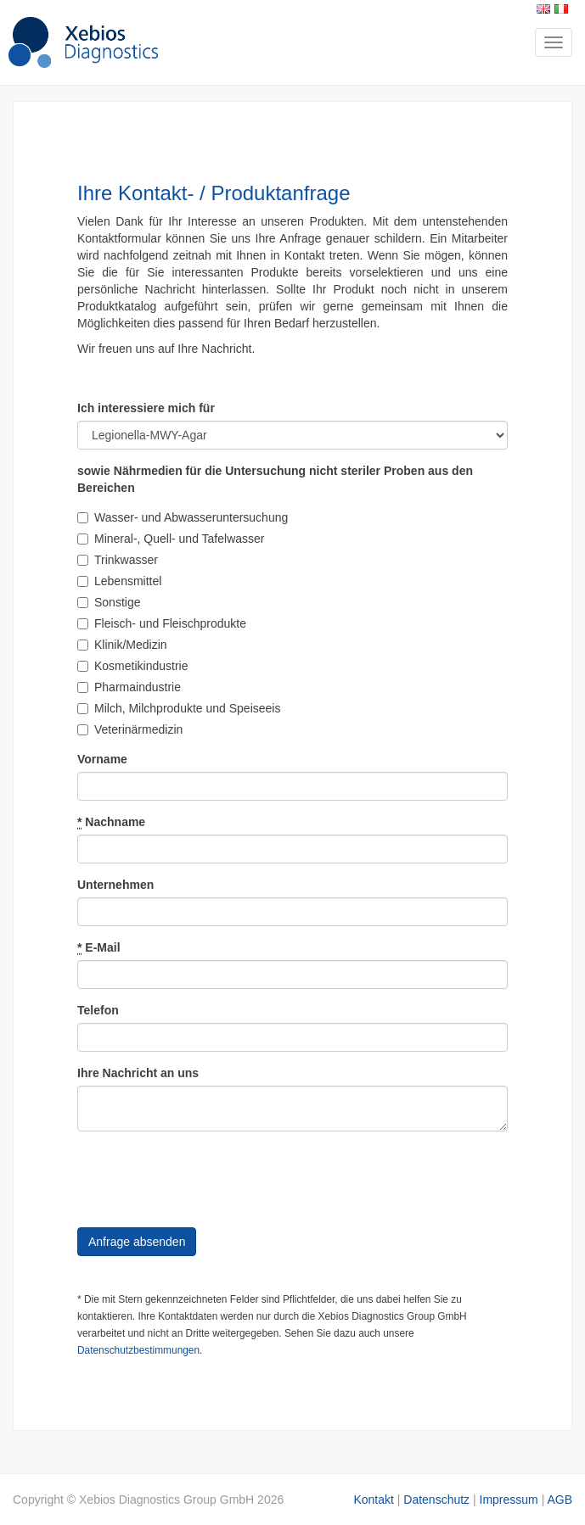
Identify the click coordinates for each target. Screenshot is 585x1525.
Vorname (102, 759)
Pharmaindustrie (129, 687)
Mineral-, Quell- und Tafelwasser (171, 538)
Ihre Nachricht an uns (138, 1073)
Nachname (111, 822)
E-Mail (99, 948)
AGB (559, 1499)
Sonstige (108, 602)
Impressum (509, 1499)
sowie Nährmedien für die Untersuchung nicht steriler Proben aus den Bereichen (275, 479)
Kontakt (373, 1499)
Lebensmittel (119, 581)
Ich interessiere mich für (146, 408)
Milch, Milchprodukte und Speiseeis (178, 708)
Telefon (98, 1010)
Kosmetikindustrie (132, 666)
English (543, 9)
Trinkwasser (117, 560)
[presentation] (206, 1177)
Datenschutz (436, 1499)
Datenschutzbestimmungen (138, 1350)
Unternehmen (115, 884)
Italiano (561, 9)
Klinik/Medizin (122, 644)
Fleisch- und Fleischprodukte (161, 623)
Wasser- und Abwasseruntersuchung (182, 517)
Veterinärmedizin (130, 729)
